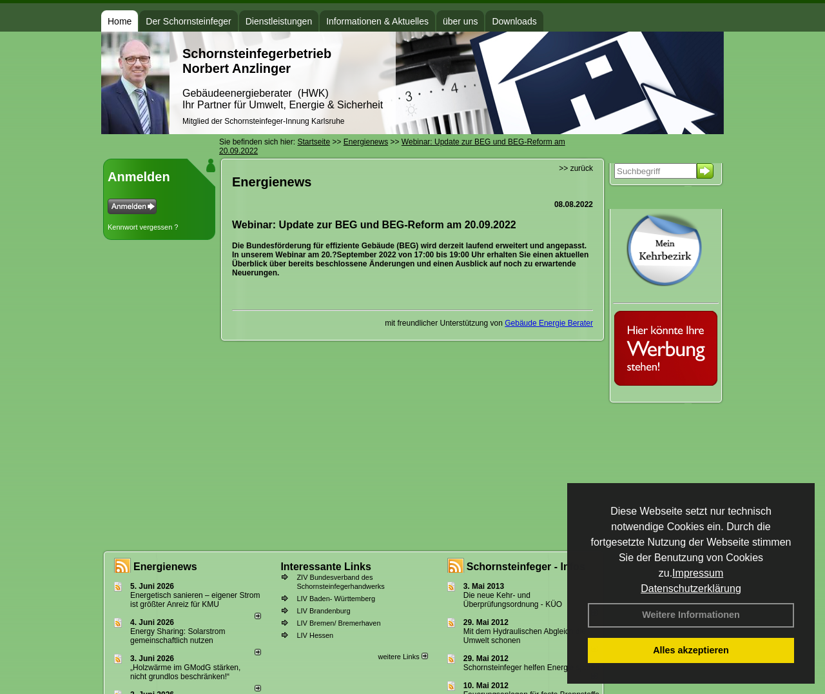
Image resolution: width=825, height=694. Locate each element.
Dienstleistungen (279, 21)
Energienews (165, 566)
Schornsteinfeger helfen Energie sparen (531, 667)
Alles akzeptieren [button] (691, 650)
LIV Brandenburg (323, 611)
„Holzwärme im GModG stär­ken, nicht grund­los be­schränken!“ (185, 672)
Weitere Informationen (691, 615)
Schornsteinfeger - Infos (526, 566)
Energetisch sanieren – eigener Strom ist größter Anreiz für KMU (195, 600)
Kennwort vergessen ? (143, 227)
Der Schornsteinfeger (188, 21)
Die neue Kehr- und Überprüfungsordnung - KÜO (512, 600)
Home (119, 21)
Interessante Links (325, 566)
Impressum (697, 573)
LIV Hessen (314, 635)
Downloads (514, 21)
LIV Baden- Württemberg (335, 598)
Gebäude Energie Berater (549, 323)
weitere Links (402, 656)
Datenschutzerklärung (691, 588)
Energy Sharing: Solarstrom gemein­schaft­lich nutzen (177, 636)
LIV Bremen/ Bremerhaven (338, 623)
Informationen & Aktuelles (377, 21)
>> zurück (576, 168)
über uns (460, 21)
